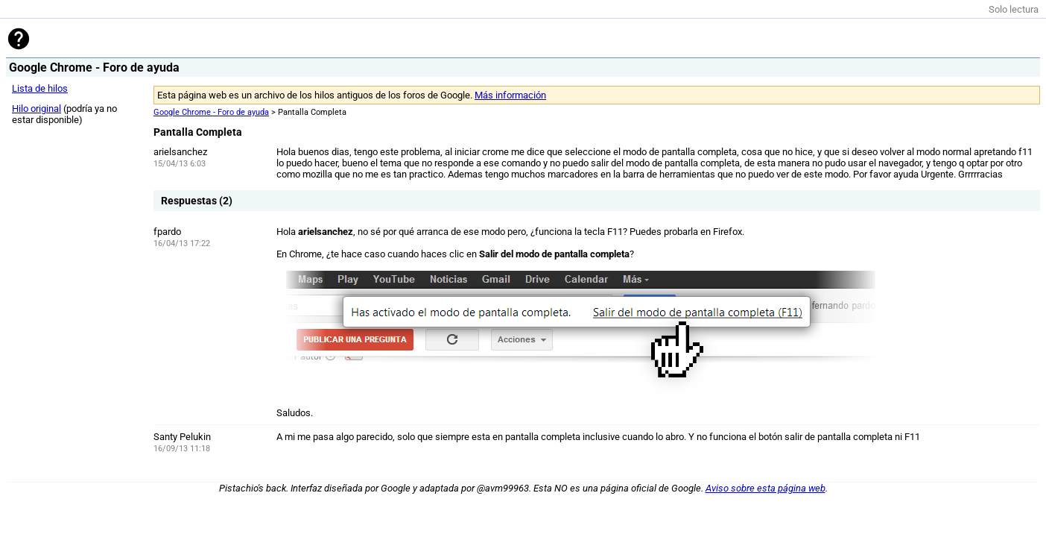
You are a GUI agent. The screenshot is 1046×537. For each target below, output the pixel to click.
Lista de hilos (40, 88)
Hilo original (36, 108)
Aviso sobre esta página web (765, 488)
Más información (510, 95)
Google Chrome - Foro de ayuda (211, 112)
